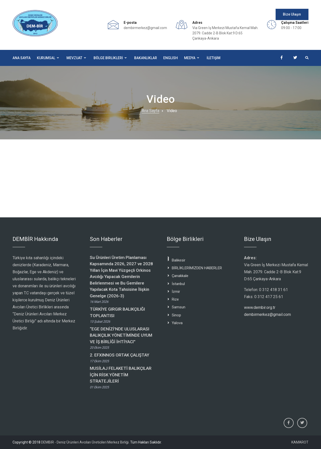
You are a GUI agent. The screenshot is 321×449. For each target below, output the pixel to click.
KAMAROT (299, 442)
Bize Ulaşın (292, 14)
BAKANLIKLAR (145, 58)
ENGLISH (170, 58)
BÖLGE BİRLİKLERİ (108, 58)
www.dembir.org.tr (259, 307)
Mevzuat (74, 58)
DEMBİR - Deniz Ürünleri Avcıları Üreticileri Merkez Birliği (85, 442)
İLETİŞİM (213, 58)
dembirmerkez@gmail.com (145, 28)
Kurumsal (46, 58)
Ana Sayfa (22, 58)
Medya (189, 58)
